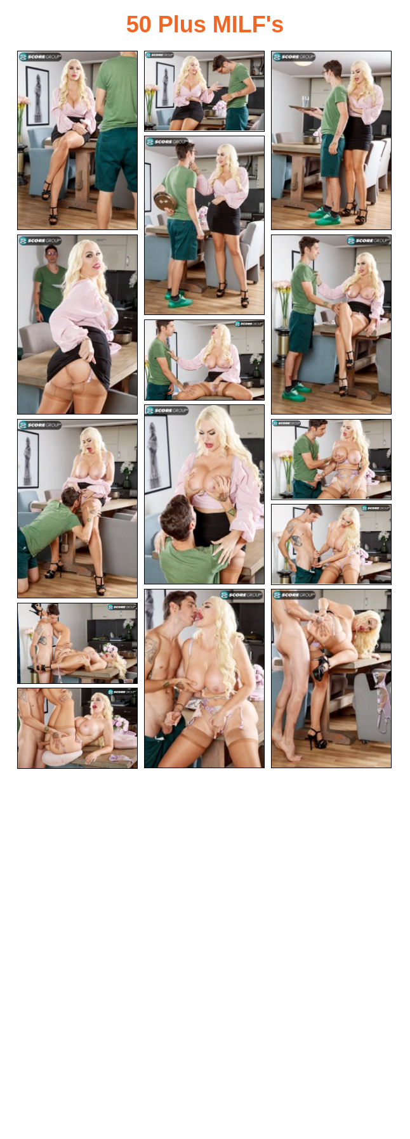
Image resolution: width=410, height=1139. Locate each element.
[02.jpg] (204, 91)
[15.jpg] (77, 728)
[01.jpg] (77, 140)
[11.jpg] (331, 544)
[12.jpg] (204, 678)
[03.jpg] (331, 140)
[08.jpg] (204, 494)
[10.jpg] (331, 459)
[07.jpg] (204, 360)
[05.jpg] (77, 324)
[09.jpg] (77, 508)
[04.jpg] (204, 225)
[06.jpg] (331, 324)
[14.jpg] (77, 643)
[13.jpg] (331, 678)
